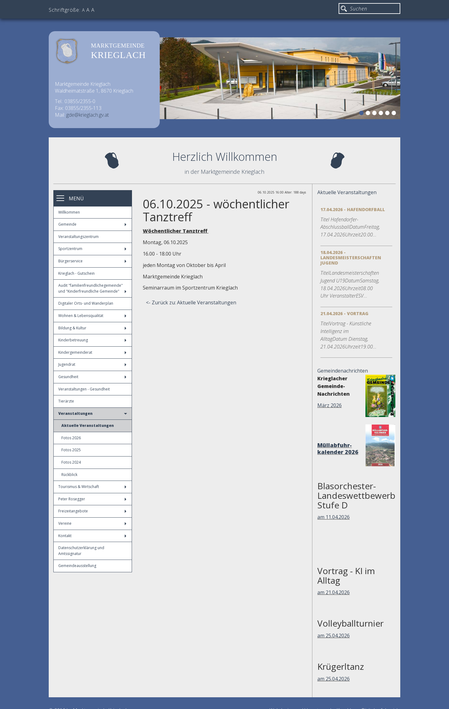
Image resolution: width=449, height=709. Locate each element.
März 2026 (329, 405)
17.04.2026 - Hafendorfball (352, 209)
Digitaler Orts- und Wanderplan (85, 303)
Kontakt (92, 535)
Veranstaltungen (92, 413)
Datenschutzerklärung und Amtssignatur (81, 550)
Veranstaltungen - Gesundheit (84, 389)
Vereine (92, 523)
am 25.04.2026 (333, 635)
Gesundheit (92, 376)
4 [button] (382, 114)
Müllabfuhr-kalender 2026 (337, 448)
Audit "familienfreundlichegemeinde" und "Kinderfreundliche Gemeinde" (92, 288)
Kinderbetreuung (92, 340)
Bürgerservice (92, 261)
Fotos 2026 (71, 437)
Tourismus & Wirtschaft (92, 486)
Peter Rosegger (92, 499)
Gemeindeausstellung (77, 565)
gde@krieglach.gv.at (87, 114)
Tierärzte (66, 401)
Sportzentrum (92, 248)
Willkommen (69, 212)
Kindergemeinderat (92, 352)
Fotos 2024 (71, 462)
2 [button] (369, 114)
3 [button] (375, 114)
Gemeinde (92, 224)
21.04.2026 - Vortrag (344, 313)
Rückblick (69, 474)
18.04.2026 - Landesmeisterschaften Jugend (350, 257)
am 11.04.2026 (333, 517)
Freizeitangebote (92, 511)
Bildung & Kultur (92, 328)
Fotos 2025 (71, 450)
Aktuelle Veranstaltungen (87, 425)
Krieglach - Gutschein (76, 273)
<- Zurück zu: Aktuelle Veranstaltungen (191, 302)
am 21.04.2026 (333, 592)
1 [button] (362, 114)
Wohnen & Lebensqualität (92, 315)
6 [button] (395, 114)
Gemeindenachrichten (342, 370)
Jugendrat (92, 364)
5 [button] (388, 114)
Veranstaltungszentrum (78, 236)
